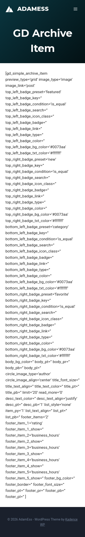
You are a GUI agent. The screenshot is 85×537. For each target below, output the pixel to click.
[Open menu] (75, 8)
